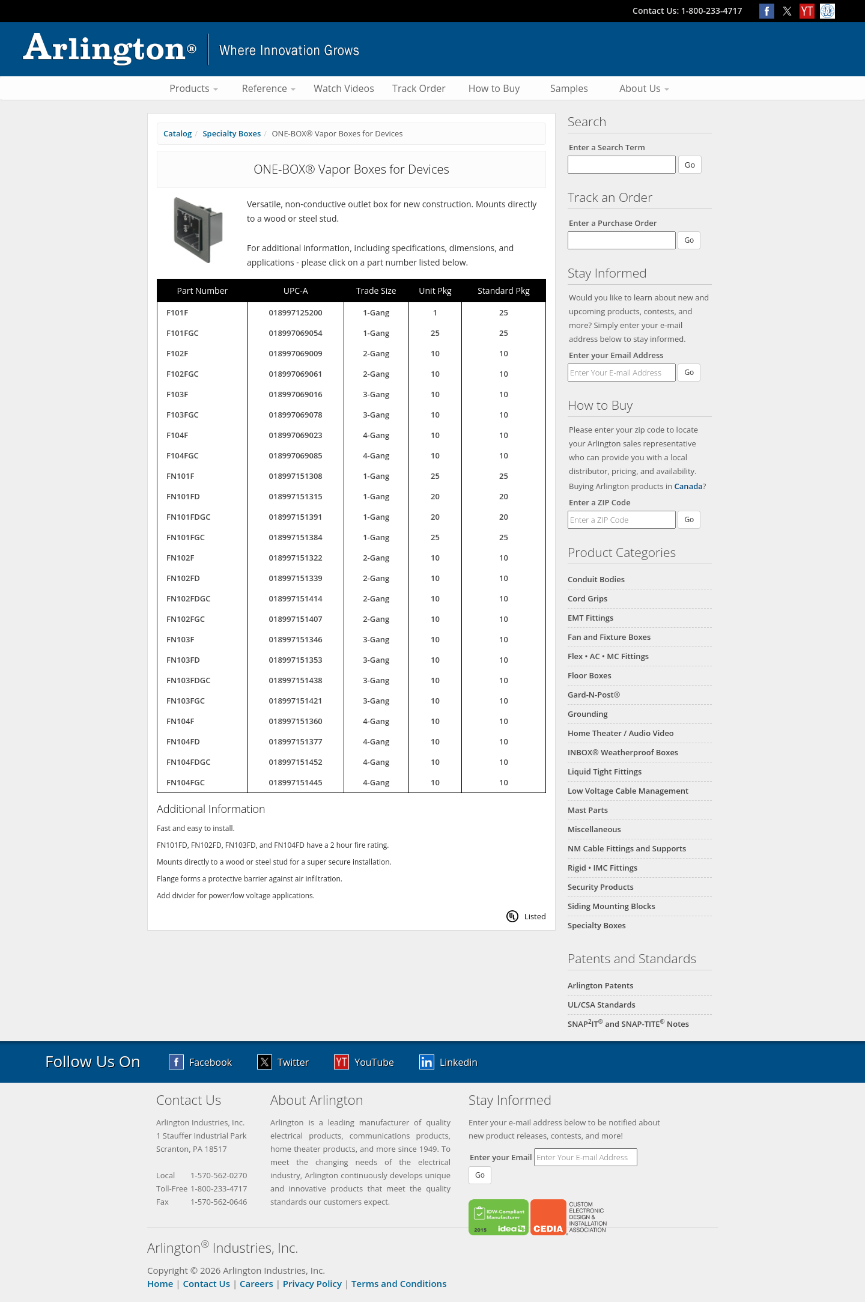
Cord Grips (587, 598)
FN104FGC (185, 782)
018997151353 (296, 659)
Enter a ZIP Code (600, 502)
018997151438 (296, 680)
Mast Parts (588, 810)
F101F (177, 312)
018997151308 (296, 475)
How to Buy (494, 88)
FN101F (180, 475)
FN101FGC (185, 537)
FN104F (180, 721)
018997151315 (296, 496)
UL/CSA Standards (602, 1004)
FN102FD (183, 578)
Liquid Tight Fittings (605, 771)
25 (503, 312)
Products (193, 88)
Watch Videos (344, 88)
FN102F (180, 557)
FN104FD (183, 741)
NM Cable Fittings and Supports (627, 848)
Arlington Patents (601, 985)
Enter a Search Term (607, 147)
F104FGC (182, 455)
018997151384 (296, 537)
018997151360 (296, 721)
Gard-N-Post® (594, 694)
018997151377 (296, 741)
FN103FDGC (188, 680)
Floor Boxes (590, 675)
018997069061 (296, 373)
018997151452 (296, 761)
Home (160, 1283)
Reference (269, 88)
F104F (177, 435)
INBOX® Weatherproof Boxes (623, 752)
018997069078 (296, 414)
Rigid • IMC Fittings (602, 867)
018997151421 (296, 700)
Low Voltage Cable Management (628, 790)
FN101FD (183, 496)
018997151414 (296, 598)
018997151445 (296, 782)
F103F (177, 394)
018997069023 (296, 435)
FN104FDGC (188, 761)
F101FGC (182, 332)
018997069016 (296, 394)
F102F (177, 353)
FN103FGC (185, 700)
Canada (689, 486)
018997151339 (296, 578)
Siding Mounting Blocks (611, 906)
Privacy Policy (312, 1283)
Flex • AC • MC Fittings (608, 656)
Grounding (588, 713)
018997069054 (296, 332)
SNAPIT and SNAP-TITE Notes (628, 1023)
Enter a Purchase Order (613, 223)
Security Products (601, 886)
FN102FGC (185, 618)
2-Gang (376, 353)
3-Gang (376, 394)
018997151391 (296, 516)
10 (435, 353)
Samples (569, 88)
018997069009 (296, 353)
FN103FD (183, 659)
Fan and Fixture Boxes (609, 636)
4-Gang (376, 435)
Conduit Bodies (596, 579)
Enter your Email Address (616, 355)
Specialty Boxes (597, 925)
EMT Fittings (590, 617)
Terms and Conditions (398, 1283)
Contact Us (206, 1283)
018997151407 (296, 618)
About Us (644, 88)
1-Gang (376, 312)
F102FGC (182, 373)
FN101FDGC (188, 516)
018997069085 (296, 455)
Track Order (419, 88)
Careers (256, 1283)
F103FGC (182, 414)
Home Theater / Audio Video (621, 733)
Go (689, 372)
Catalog (177, 133)
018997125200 (296, 312)
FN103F (180, 639)
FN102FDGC (188, 598)
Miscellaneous (594, 829)
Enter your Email (501, 1157)
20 (435, 496)
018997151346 (296, 639)
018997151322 (296, 557)
